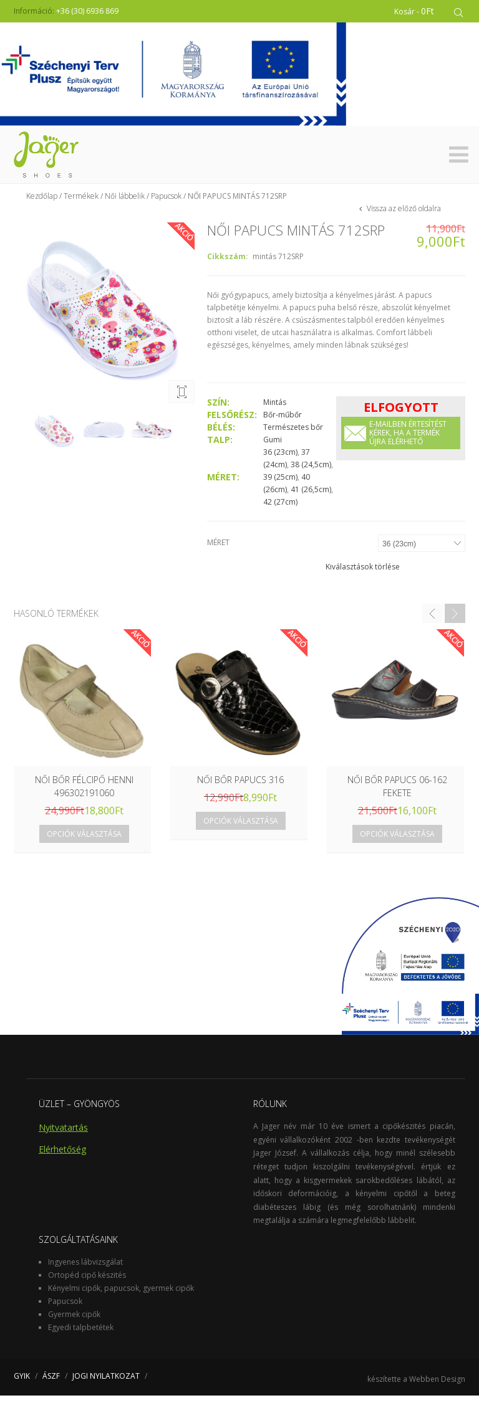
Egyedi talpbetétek (81, 1334)
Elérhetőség (62, 1157)
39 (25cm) (280, 484)
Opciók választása (84, 841)
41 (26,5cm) (311, 497)
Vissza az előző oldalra (403, 216)
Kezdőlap (41, 203)
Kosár (414, 11)
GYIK (22, 1383)
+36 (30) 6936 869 (87, 11)
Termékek (81, 203)
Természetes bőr (293, 434)
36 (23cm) (280, 459)
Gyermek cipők (74, 1321)
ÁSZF (51, 1383)
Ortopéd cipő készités (87, 1282)
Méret (218, 550)
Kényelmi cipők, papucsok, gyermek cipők (121, 1295)
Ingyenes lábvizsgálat (85, 1269)
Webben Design (437, 1386)
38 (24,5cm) (311, 472)
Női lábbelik (125, 203)
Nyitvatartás (63, 1135)
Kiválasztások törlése (363, 574)
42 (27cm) (280, 509)
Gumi (272, 447)
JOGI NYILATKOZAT (106, 1383)
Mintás (274, 409)
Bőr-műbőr (282, 422)
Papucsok (166, 203)
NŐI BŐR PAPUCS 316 (240, 787)
